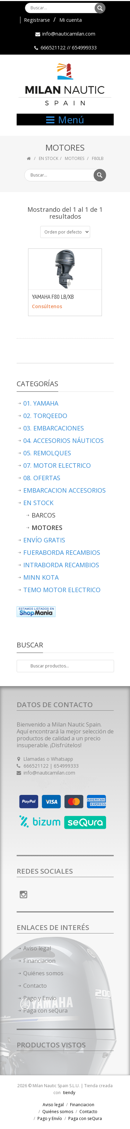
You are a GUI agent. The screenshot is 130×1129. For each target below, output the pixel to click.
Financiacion (39, 961)
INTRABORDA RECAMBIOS (61, 565)
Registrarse (37, 20)
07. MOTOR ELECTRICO (57, 465)
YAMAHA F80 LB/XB (53, 297)
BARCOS (43, 515)
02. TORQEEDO (45, 415)
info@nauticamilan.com (68, 33)
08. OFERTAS (41, 478)
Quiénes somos (43, 973)
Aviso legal (37, 948)
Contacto (35, 985)
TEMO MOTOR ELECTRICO (62, 590)
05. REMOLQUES (47, 453)
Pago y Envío (40, 998)
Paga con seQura (45, 1010)
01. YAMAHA (40, 403)
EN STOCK (48, 158)
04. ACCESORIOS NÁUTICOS (63, 440)
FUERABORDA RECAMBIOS (61, 552)
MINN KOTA (41, 577)
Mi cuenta (70, 20)
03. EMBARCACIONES (53, 428)
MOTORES (75, 158)
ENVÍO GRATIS (44, 540)
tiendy (69, 1092)
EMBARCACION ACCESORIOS (64, 490)
